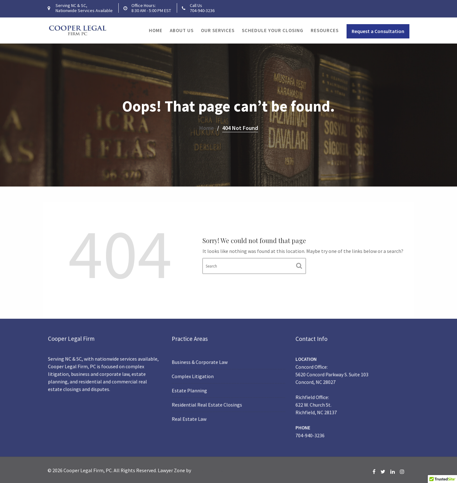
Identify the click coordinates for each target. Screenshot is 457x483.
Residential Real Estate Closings (208, 404)
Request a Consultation (378, 31)
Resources (325, 30)
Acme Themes (207, 470)
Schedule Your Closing (272, 30)
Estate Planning (191, 390)
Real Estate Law (191, 417)
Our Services (218, 30)
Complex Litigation (194, 376)
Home (155, 30)
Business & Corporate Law (201, 363)
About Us (182, 30)
